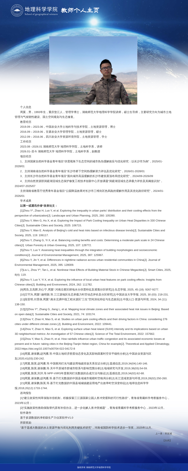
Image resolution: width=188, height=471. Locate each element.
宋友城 (168, 433)
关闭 (167, 440)
